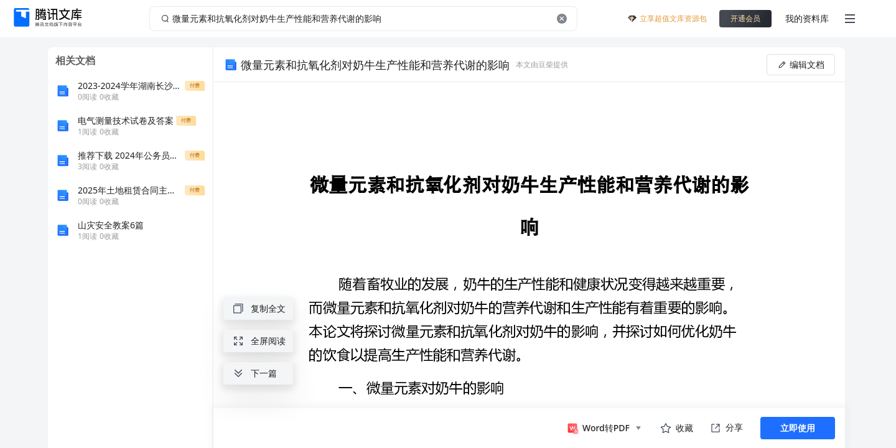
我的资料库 (807, 18)
